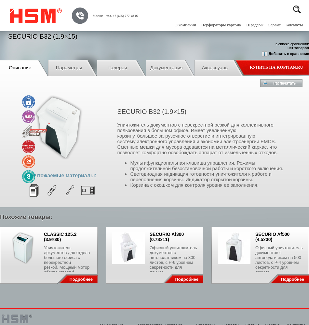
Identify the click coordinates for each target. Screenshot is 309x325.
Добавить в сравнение (285, 54)
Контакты (294, 24)
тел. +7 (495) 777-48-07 (122, 16)
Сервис (274, 24)
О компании (185, 24)
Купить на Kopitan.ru (276, 67)
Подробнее (81, 279)
